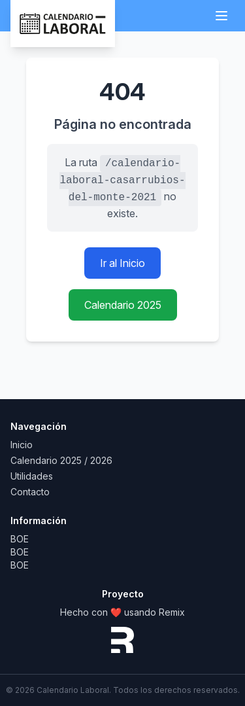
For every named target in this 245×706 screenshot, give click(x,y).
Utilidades (31, 476)
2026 (101, 460)
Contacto (30, 491)
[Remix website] (122, 640)
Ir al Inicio (122, 263)
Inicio (21, 444)
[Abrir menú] (221, 16)
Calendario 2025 (122, 304)
